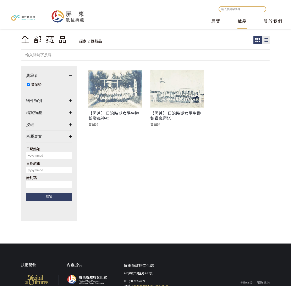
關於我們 (273, 21)
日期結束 (33, 163)
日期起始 (33, 148)
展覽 (216, 21)
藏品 (242, 21)
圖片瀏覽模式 (257, 40)
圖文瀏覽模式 (266, 40)
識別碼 (31, 177)
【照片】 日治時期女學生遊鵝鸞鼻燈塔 (175, 116)
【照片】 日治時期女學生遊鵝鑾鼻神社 (113, 116)
